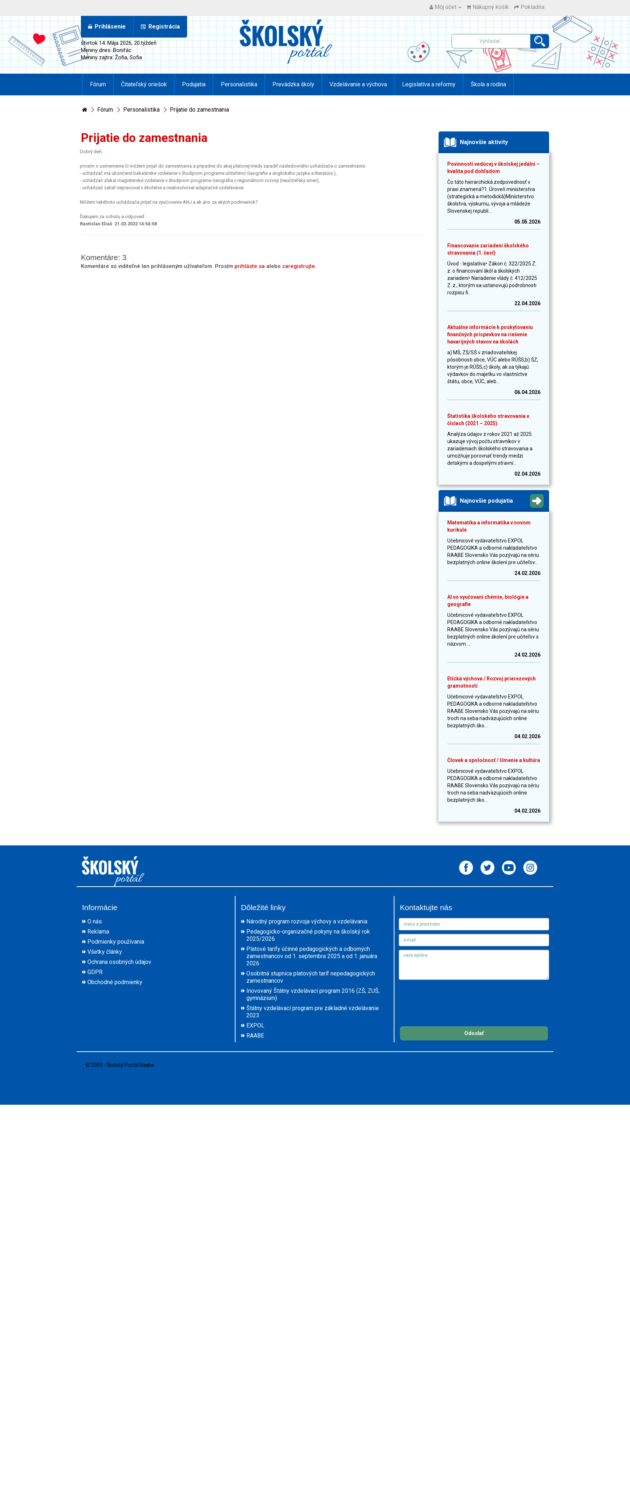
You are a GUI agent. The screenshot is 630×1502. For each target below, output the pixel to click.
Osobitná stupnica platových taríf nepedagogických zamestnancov (310, 977)
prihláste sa (249, 266)
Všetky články (104, 951)
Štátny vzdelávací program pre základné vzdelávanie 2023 (312, 1012)
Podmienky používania (115, 941)
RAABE (255, 1035)
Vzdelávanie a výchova (358, 84)
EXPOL (255, 1025)
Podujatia (194, 84)
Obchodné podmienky (114, 982)
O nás (94, 921)
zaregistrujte (298, 266)
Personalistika (239, 84)
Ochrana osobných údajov (119, 961)
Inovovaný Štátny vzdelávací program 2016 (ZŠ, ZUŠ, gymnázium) (313, 994)
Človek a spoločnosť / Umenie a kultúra (493, 760)
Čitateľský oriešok (144, 84)
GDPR (95, 972)
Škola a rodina (488, 84)
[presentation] (454, 997)
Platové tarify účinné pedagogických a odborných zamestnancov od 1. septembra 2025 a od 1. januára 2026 (311, 956)
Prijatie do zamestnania (199, 109)
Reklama (98, 931)
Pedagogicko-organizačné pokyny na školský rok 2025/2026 (308, 935)
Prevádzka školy (293, 84)
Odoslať (474, 1033)
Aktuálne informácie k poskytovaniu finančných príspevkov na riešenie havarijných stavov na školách (490, 334)
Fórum (98, 84)
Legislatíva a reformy (429, 84)
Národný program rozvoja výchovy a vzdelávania (306, 921)
